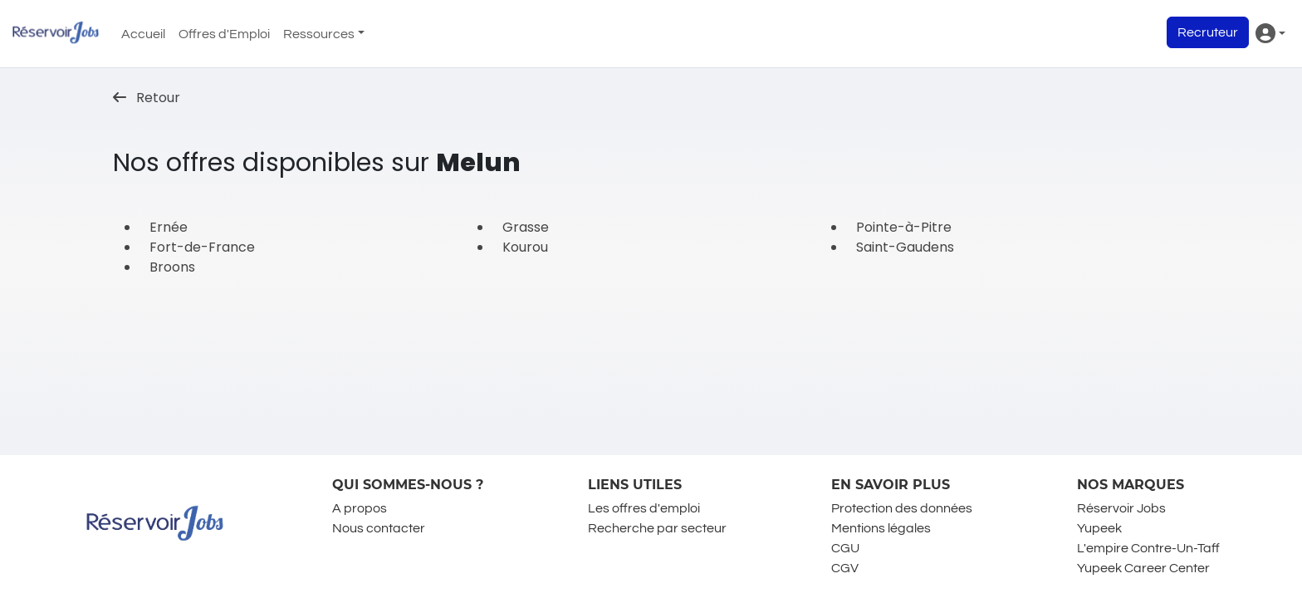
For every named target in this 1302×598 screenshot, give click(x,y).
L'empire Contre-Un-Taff (1148, 548)
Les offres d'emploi (644, 508)
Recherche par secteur (657, 528)
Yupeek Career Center (1143, 568)
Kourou (525, 247)
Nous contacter (378, 528)
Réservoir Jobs (1121, 508)
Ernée (168, 227)
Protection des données (901, 508)
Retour (146, 97)
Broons (172, 267)
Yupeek (1099, 528)
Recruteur (1207, 32)
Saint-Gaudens (905, 247)
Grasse (525, 227)
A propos (359, 508)
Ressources (319, 34)
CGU (845, 548)
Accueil (143, 34)
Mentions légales (881, 528)
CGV (845, 568)
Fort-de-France (202, 247)
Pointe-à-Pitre (904, 227)
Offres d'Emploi (224, 34)
